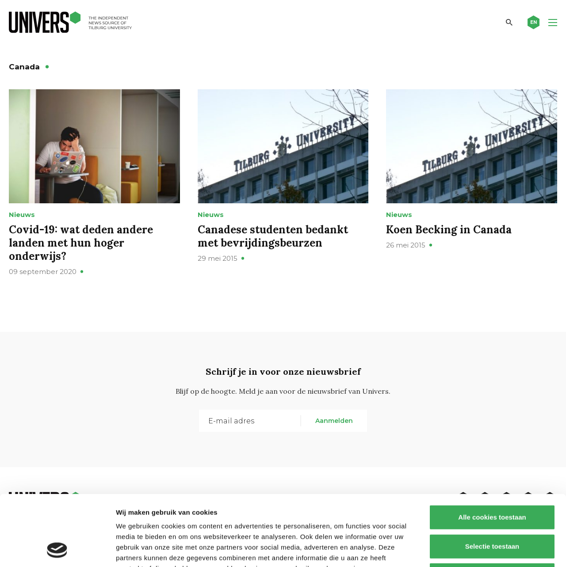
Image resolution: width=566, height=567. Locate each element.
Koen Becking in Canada (449, 229)
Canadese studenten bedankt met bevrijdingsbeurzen (273, 236)
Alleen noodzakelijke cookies (492, 509)
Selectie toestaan (492, 480)
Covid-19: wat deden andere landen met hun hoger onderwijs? (81, 243)
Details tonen (478, 549)
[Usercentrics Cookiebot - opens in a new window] (57, 549)
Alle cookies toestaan (492, 451)
